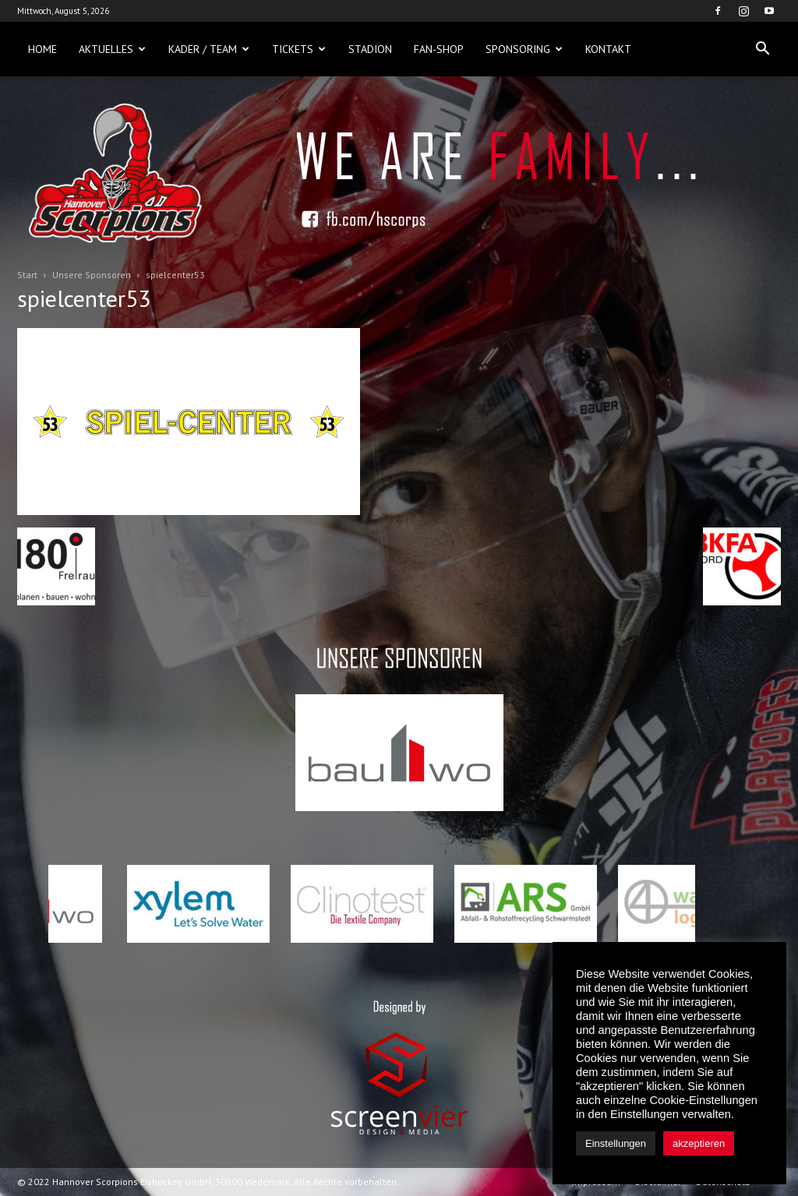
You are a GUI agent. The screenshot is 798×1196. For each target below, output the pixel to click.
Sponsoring (524, 49)
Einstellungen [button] (615, 1143)
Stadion (370, 49)
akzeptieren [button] (699, 1143)
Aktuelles (112, 49)
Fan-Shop (439, 49)
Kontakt (608, 49)
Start (27, 274)
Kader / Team (208, 49)
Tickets (299, 49)
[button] (762, 49)
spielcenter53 (83, 298)
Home (42, 49)
